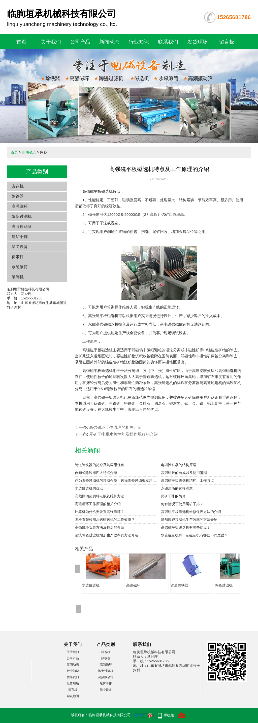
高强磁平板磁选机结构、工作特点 (187, 480)
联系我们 (168, 42)
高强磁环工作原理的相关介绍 (115, 427)
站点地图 (73, 696)
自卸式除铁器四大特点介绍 (96, 473)
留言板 (226, 42)
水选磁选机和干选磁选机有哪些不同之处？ (194, 535)
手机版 (169, 715)
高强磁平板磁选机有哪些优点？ (185, 527)
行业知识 (139, 42)
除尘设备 (20, 247)
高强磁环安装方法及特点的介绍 (99, 527)
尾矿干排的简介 (173, 496)
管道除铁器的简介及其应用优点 (99, 465)
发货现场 (197, 42)
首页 (21, 42)
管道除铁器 (179, 585)
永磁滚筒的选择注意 (177, 488)
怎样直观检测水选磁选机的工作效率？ (105, 520)
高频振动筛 (22, 226)
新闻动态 (109, 42)
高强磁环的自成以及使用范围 (184, 473)
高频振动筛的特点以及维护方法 (99, 496)
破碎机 (18, 277)
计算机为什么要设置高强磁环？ (99, 512)
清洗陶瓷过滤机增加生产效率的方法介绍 (106, 535)
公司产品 (80, 42)
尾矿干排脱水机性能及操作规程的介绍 (123, 434)
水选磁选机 (91, 585)
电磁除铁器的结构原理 (178, 465)
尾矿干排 (20, 236)
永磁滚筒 (20, 267)
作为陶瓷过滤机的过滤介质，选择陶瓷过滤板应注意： (116, 480)
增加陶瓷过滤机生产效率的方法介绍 (189, 520)
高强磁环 (20, 206)
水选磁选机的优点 (89, 488)
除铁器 (18, 196)
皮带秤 (18, 257)
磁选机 (18, 186)
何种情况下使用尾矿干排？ (182, 504)
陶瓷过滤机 (22, 216)
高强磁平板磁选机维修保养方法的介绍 (191, 512)
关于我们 (51, 42)
